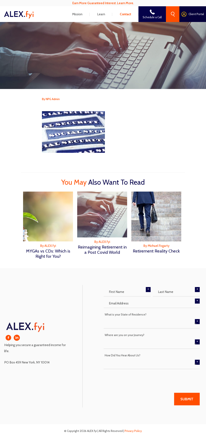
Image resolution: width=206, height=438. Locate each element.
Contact (125, 14)
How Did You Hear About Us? (122, 355)
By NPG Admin (51, 99)
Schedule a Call (152, 17)
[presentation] (135, 379)
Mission (77, 14)
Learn (101, 14)
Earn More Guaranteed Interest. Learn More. (103, 3)
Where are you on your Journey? (124, 335)
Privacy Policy (133, 431)
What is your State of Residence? (125, 314)
